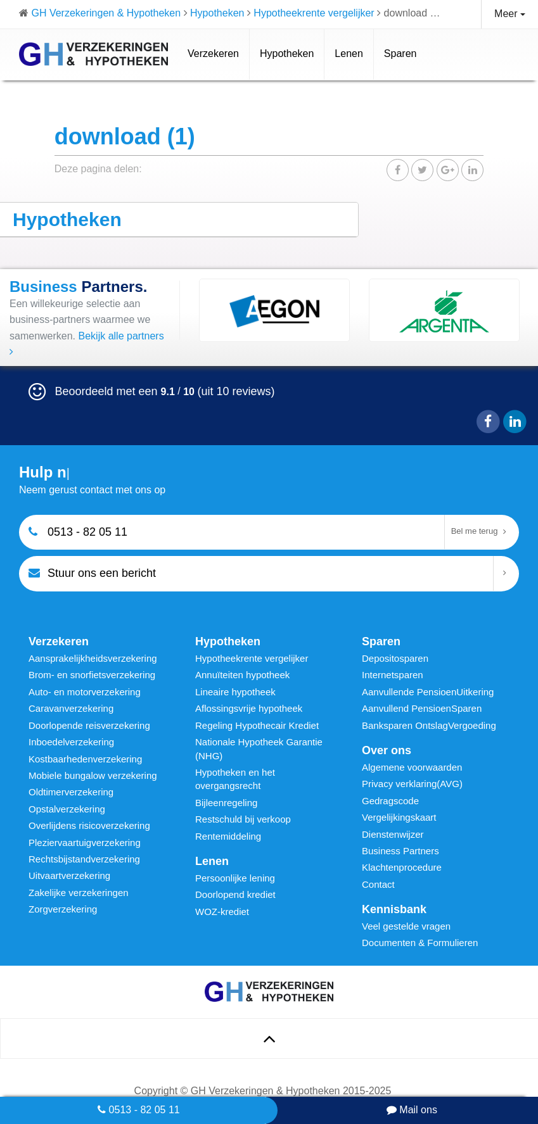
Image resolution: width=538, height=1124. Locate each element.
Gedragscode (390, 800)
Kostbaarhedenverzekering (85, 759)
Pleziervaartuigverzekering (85, 842)
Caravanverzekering (71, 708)
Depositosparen (395, 658)
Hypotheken (287, 53)
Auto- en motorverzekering (85, 691)
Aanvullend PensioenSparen (422, 708)
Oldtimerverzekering (71, 791)
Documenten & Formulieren (420, 942)
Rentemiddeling (228, 836)
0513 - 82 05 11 (139, 1109)
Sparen (400, 53)
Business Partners (400, 850)
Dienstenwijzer (393, 834)
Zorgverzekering (63, 909)
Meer (509, 13)
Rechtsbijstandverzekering (84, 859)
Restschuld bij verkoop (243, 819)
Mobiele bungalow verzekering (93, 775)
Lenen (349, 53)
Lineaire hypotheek (235, 691)
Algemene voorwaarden (412, 767)
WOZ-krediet (222, 911)
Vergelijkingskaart (399, 817)
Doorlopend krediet (235, 894)
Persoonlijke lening (235, 878)
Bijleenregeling (226, 802)
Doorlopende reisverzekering (89, 725)
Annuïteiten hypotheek (242, 674)
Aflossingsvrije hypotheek (248, 708)
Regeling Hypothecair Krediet (257, 725)
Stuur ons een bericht (92, 572)
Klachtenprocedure (402, 867)
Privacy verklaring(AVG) (412, 783)
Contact (378, 884)
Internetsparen (392, 674)
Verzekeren (213, 53)
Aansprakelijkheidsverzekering (93, 658)
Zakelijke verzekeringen (79, 892)
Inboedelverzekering (71, 741)
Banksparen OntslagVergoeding (429, 725)
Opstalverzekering (67, 809)
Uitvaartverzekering (69, 875)
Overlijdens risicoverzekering (89, 825)
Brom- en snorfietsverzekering (92, 674)
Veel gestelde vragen (406, 926)
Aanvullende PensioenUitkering (428, 691)
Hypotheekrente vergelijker (251, 658)
